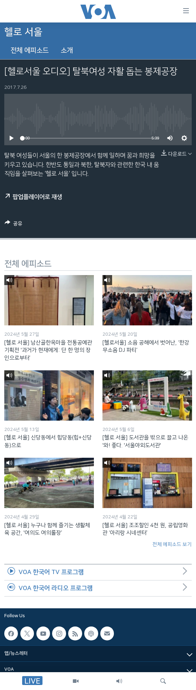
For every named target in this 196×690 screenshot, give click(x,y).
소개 (67, 50)
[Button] (13, 225)
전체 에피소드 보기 (172, 544)
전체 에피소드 (29, 50)
